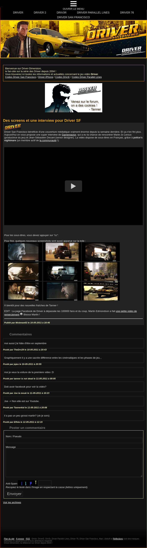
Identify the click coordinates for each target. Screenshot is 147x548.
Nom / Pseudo (13, 436)
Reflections (118, 539)
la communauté (48, 140)
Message (11, 447)
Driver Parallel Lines (93, 12)
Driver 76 (127, 12)
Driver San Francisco (73, 17)
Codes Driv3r (62, 77)
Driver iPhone (45, 77)
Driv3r (61, 12)
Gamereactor (69, 134)
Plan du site (9, 539)
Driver (18, 12)
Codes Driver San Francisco (20, 77)
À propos (20, 539)
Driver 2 (40, 12)
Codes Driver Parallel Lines (87, 77)
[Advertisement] (73, 517)
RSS (28, 539)
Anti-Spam (11, 483)
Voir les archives (12, 502)
